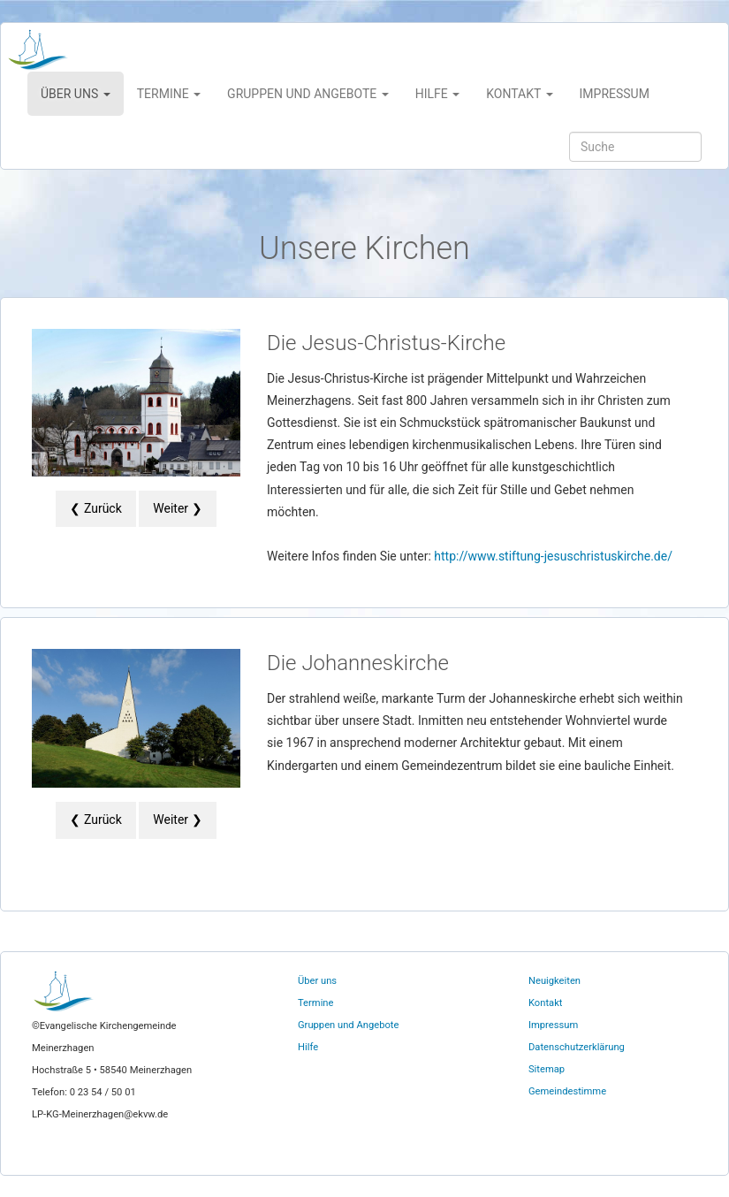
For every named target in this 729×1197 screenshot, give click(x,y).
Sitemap (546, 1069)
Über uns (317, 981)
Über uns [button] (75, 94)
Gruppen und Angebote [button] (308, 94)
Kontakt (545, 1003)
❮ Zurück (95, 508)
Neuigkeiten (554, 981)
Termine (316, 1003)
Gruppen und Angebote (348, 1025)
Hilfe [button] (437, 94)
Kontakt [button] (519, 94)
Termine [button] (169, 94)
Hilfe (308, 1047)
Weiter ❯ (177, 508)
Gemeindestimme (567, 1091)
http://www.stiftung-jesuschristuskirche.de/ (553, 556)
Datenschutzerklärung (576, 1047)
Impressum (614, 94)
